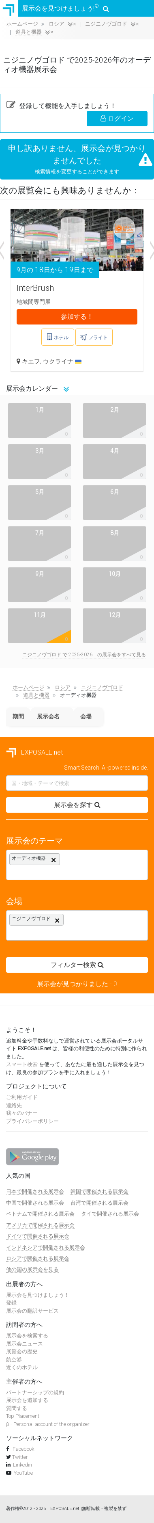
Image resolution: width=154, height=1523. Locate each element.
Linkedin (22, 1465)
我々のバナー (22, 1113)
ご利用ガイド (22, 1097)
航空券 (14, 1359)
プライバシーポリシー (32, 1121)
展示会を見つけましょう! (54, 8)
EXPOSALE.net (34, 752)
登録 (11, 1303)
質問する (16, 1408)
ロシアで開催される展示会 (37, 1258)
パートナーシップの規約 (35, 1392)
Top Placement (22, 1416)
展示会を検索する (27, 1336)
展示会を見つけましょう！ (37, 1295)
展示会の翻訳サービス (32, 1311)
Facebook (22, 1449)
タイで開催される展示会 (110, 1214)
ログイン (117, 118)
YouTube (23, 1473)
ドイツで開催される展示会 (37, 1236)
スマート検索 (22, 1064)
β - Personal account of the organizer (48, 1424)
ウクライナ (62, 361)
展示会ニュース (24, 1344)
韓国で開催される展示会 (99, 1191)
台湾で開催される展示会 (99, 1203)
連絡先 (14, 1105)
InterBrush (35, 288)
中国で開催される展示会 (35, 1203)
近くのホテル (22, 1367)
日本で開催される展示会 (35, 1191)
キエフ (31, 361)
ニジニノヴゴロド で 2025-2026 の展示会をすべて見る (84, 655)
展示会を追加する (27, 1400)
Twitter (20, 1457)
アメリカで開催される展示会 (40, 1225)
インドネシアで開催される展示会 (45, 1247)
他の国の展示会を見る (32, 1269)
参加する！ (77, 316)
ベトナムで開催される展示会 (40, 1214)
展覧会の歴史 (22, 1351)
